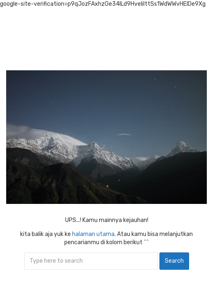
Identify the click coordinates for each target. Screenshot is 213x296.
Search (174, 260)
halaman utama (93, 234)
